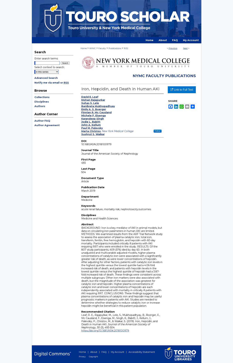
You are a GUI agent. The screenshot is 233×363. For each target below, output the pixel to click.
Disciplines (41, 101)
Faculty (102, 48)
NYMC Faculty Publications (164, 75)
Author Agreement (47, 125)
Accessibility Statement (142, 352)
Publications (115, 48)
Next (185, 48)
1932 (126, 48)
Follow (157, 131)
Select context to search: (49, 67)
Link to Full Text (181, 89)
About (93, 352)
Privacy (82, 356)
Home (84, 48)
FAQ (104, 352)
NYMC (92, 48)
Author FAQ (42, 120)
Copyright (93, 356)
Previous (173, 48)
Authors (39, 106)
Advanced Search (46, 78)
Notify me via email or (51, 82)
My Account (117, 352)
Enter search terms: (46, 58)
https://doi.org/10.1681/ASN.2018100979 (105, 330)
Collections (41, 97)
